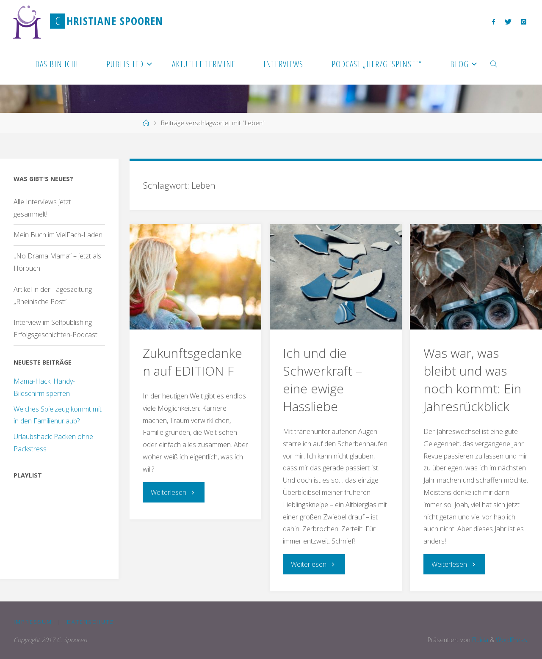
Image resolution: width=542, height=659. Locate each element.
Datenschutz (90, 622)
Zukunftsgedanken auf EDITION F (192, 361)
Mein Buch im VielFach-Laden (58, 234)
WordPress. (512, 640)
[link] (494, 63)
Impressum (33, 622)
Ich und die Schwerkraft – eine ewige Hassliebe (322, 379)
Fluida (479, 640)
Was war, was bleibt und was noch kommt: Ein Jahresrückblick (472, 379)
